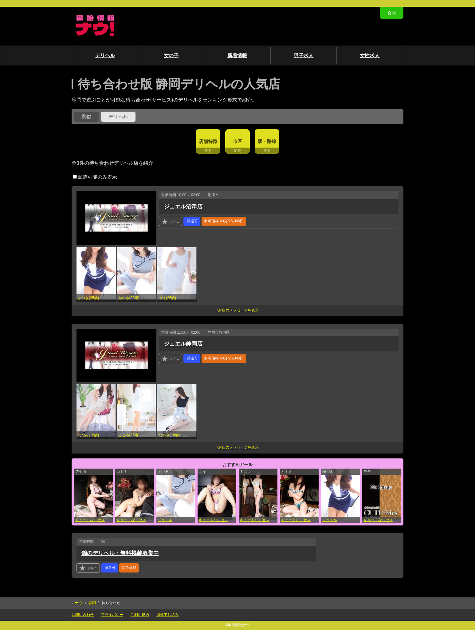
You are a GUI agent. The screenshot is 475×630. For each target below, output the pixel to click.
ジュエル (165, 520)
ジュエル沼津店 (183, 207)
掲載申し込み (167, 614)
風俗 (86, 116)
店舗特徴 (208, 141)
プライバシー (112, 614)
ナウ (78, 603)
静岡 (92, 603)
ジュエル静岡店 (183, 344)
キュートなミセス (90, 520)
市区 (237, 141)
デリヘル (105, 55)
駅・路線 (267, 141)
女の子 (171, 55)
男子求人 (303, 55)
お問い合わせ (83, 614)
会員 (391, 12)
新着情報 (237, 55)
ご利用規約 (140, 614)
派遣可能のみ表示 (95, 177)
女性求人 (369, 55)
